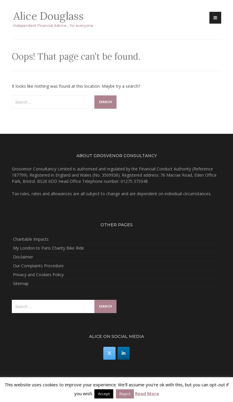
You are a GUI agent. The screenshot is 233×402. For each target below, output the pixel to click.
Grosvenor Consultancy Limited (42, 169)
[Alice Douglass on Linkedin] (123, 353)
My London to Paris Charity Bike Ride (48, 248)
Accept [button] (104, 393)
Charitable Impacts (31, 239)
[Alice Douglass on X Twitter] (109, 353)
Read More (147, 393)
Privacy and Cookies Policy (38, 274)
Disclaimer (23, 257)
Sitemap (21, 283)
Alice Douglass (48, 16)
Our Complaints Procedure (38, 265)
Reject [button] (124, 393)
